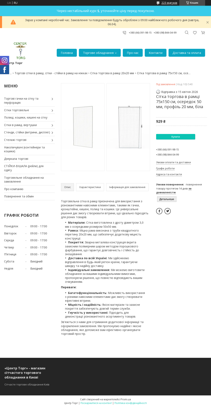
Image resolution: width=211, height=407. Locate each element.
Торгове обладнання (98, 53)
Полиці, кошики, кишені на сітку (25, 117)
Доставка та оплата (187, 53)
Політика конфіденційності (130, 403)
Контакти (155, 53)
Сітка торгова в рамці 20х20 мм (112, 73)
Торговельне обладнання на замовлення (24, 180)
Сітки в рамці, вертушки (20, 125)
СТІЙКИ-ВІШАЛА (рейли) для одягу (24, 168)
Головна (67, 53)
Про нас (133, 53)
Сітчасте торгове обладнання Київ (26, 384)
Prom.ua (126, 399)
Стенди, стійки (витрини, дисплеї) (27, 132)
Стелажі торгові (15, 140)
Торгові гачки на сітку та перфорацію (21, 100)
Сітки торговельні (16, 110)
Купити (175, 136)
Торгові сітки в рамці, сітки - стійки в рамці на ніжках (51, 73)
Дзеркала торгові (16, 159)
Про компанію (13, 189)
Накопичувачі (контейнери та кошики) (24, 149)
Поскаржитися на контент (96, 403)
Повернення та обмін (19, 196)
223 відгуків (169, 3)
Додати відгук (195, 32)
